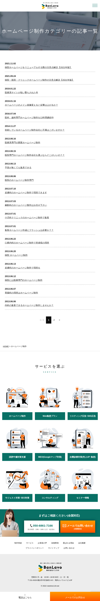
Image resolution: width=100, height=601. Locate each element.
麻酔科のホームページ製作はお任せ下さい (26, 205)
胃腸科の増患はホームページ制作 (21, 293)
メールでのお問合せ (75, 596)
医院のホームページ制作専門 (19, 180)
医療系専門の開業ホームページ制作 (22, 142)
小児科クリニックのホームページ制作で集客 (27, 217)
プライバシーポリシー (35, 548)
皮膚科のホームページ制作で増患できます (26, 192)
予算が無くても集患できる (18, 167)
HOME (6, 346)
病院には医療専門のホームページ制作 (23, 280)
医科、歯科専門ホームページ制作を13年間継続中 (29, 117)
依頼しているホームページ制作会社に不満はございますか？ (35, 130)
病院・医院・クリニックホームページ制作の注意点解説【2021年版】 (39, 80)
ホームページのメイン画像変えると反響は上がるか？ (31, 105)
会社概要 (82, 543)
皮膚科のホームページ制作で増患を (22, 268)
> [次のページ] (59, 320)
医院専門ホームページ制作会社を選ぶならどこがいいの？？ (35, 155)
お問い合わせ (69, 548)
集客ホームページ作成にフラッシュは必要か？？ (29, 230)
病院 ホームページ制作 (16, 255)
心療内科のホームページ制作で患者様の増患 (27, 243)
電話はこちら (25, 596)
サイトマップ (53, 548)
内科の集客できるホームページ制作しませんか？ (29, 305)
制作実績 (18, 543)
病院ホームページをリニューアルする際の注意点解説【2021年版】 (38, 67)
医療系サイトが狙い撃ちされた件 (21, 92)
